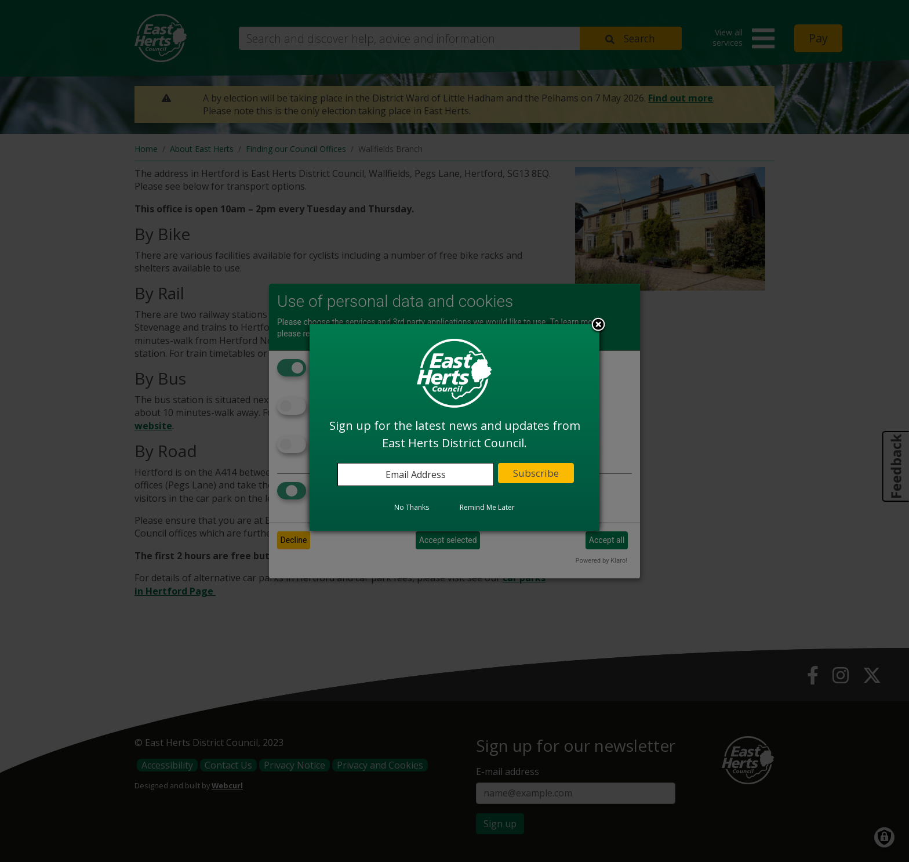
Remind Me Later (487, 507)
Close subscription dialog (598, 325)
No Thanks (411, 507)
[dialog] (454, 427)
